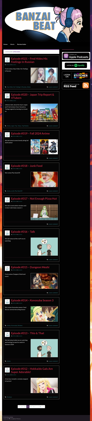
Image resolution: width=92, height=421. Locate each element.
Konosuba (14, 325)
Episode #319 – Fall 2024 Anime (30, 133)
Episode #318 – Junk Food (26, 165)
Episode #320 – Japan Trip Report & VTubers (32, 96)
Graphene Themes (16, 418)
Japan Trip (14, 126)
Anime (29, 87)
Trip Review (25, 126)
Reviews (20, 325)
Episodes (14, 64)
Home (5, 44)
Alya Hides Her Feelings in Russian (16, 87)
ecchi (12, 191)
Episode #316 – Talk (23, 231)
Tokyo (19, 126)
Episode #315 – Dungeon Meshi (30, 267)
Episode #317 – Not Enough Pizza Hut (34, 198)
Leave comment (53, 87)
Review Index (21, 44)
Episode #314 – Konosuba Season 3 (32, 300)
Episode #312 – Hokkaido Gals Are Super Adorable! (32, 370)
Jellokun (8, 64)
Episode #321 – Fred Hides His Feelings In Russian (29, 60)
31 (40, 406)
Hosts (12, 44)
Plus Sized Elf (18, 191)
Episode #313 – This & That (27, 333)
